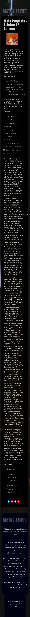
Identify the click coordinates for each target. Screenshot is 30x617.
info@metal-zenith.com (15, 553)
